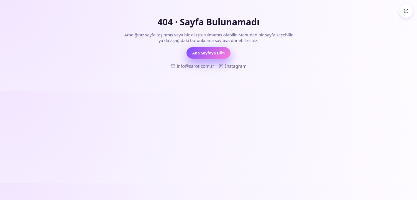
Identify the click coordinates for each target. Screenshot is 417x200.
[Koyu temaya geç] (406, 11)
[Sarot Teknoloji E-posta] (192, 66)
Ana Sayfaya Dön (208, 53)
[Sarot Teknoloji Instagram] (233, 66)
